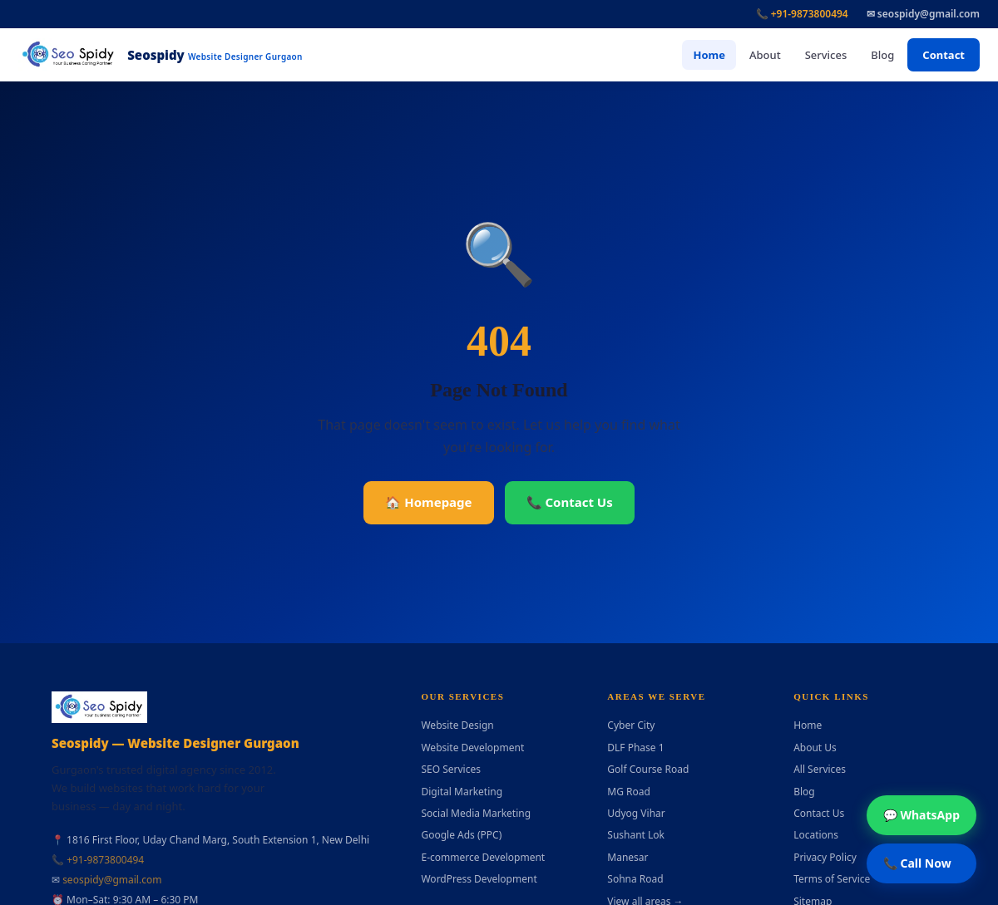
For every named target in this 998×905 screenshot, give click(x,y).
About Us (815, 747)
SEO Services (451, 769)
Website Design (457, 725)
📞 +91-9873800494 (802, 14)
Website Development (472, 747)
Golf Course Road (648, 769)
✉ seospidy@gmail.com (923, 14)
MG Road (628, 791)
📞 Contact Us (569, 502)
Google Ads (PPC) (461, 835)
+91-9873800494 (105, 860)
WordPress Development (478, 879)
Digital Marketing (461, 791)
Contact (943, 54)
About (765, 54)
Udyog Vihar (636, 813)
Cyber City (631, 725)
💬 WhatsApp (921, 815)
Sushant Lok (636, 835)
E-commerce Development (483, 857)
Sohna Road (635, 879)
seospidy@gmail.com (111, 880)
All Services (819, 769)
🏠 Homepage (428, 502)
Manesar (627, 857)
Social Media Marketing (476, 813)
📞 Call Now (917, 863)
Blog (882, 54)
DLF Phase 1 (635, 747)
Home (709, 54)
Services (826, 54)
